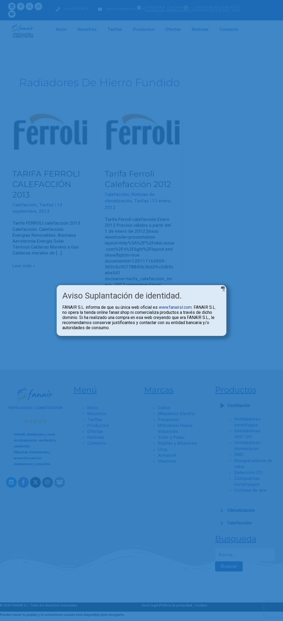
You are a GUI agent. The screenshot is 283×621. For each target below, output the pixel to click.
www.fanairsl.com (175, 307)
